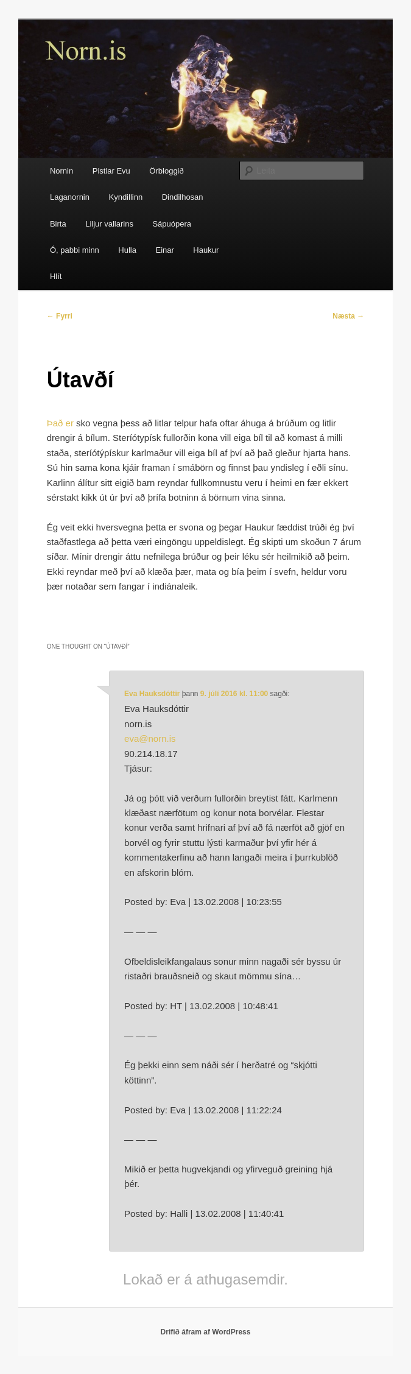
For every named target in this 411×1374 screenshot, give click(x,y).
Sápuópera (171, 223)
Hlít (56, 276)
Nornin (61, 170)
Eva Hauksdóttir (152, 693)
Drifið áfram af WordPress (206, 1332)
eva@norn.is (149, 738)
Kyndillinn (125, 197)
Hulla (127, 250)
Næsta (348, 316)
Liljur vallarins (109, 223)
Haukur (206, 250)
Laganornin (70, 197)
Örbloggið (166, 170)
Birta (58, 223)
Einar (164, 250)
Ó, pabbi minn (74, 250)
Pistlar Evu (111, 170)
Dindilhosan (182, 197)
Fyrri (59, 316)
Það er (60, 423)
